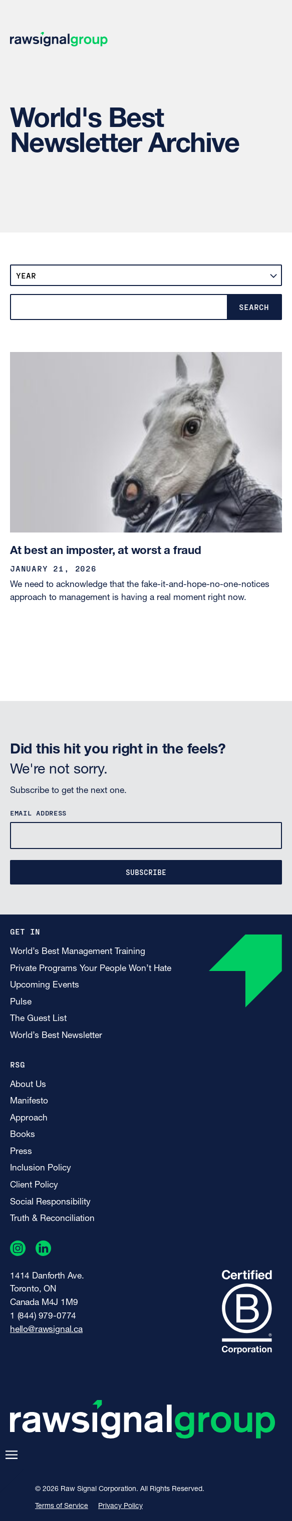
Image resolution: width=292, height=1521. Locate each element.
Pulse (21, 1002)
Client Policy (34, 1185)
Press (21, 1152)
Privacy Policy (120, 1506)
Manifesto (29, 1101)
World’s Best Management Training (77, 952)
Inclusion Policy (40, 1168)
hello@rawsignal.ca (46, 1330)
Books (22, 1134)
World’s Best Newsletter (56, 1036)
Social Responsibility (50, 1202)
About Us (28, 1084)
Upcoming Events (44, 985)
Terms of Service (61, 1506)
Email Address (38, 812)
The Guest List (38, 1018)
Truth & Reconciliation (52, 1218)
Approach (29, 1118)
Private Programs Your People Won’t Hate (90, 968)
